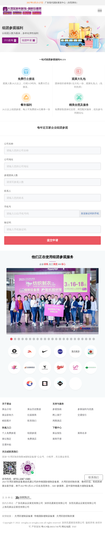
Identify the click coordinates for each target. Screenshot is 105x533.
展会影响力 (7, 415)
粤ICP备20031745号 (51, 526)
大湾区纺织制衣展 (65, 516)
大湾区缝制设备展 (23, 516)
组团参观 (31, 433)
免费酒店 (31, 438)
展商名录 (82, 433)
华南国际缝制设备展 (44, 516)
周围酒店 (57, 420)
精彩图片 (6, 420)
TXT (74, 526)
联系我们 (31, 420)
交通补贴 (6, 444)
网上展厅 (57, 415)
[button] (11, 339)
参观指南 (57, 409)
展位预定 (6, 438)
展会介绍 (6, 409)
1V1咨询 (8, 40)
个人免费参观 (9, 433)
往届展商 (31, 415)
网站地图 (66, 526)
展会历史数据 (34, 409)
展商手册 (57, 438)
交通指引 (82, 415)
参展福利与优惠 (85, 409)
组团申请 (27, 40)
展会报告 (57, 433)
